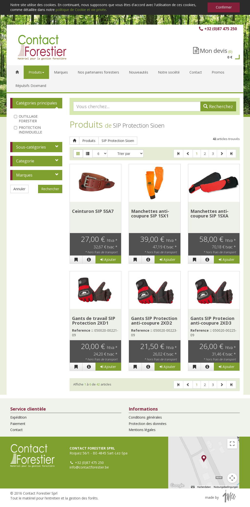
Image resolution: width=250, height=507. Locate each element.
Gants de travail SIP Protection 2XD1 (93, 320)
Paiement (17, 423)
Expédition (18, 417)
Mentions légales (142, 429)
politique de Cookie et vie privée (81, 9)
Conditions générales (145, 417)
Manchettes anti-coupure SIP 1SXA (209, 213)
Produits (88, 140)
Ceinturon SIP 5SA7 (93, 211)
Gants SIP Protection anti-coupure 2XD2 (154, 320)
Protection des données (148, 423)
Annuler (19, 189)
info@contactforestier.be (89, 467)
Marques (24, 175)
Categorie (25, 161)
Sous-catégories (31, 147)
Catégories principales (36, 103)
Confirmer (224, 7)
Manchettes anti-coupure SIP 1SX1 (150, 213)
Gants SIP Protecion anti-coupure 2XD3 (212, 320)
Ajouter (108, 259)
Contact (16, 429)
